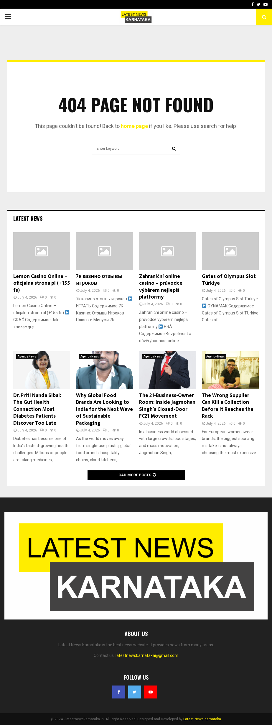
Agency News (27, 356)
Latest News (27, 218)
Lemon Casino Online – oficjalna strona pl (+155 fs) (41, 283)
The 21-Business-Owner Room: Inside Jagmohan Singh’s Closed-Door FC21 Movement (167, 406)
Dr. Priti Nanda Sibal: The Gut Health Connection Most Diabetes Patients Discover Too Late (37, 409)
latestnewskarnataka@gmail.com (147, 655)
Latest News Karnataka (202, 719)
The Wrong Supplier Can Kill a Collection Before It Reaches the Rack (227, 406)
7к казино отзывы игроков (99, 280)
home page (134, 126)
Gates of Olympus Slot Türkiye (229, 280)
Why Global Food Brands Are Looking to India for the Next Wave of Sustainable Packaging (104, 409)
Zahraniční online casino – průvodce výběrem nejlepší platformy (160, 286)
